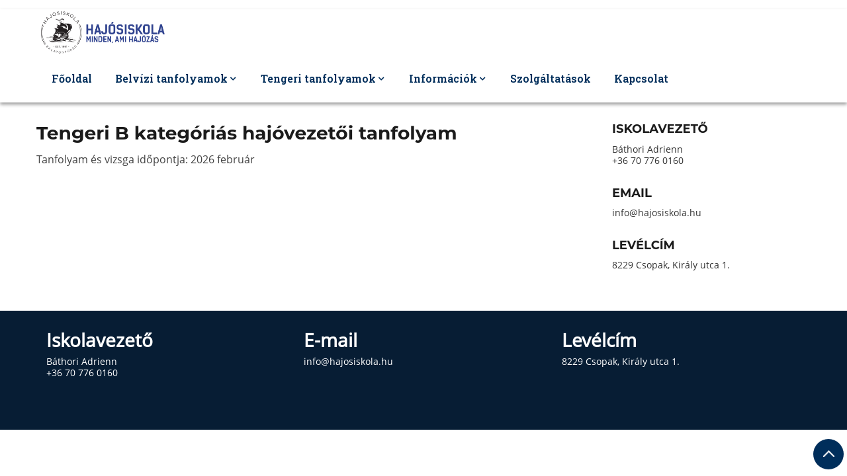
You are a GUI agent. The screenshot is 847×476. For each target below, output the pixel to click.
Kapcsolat (641, 78)
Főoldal (72, 78)
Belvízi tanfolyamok (171, 78)
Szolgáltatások (550, 78)
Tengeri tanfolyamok (318, 78)
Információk (443, 78)
